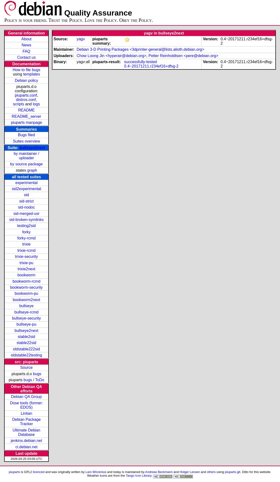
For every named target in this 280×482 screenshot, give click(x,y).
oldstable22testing (26, 355)
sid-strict (26, 201)
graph (32, 170)
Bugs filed (26, 135)
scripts (18, 104)
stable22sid (26, 343)
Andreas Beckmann (159, 472)
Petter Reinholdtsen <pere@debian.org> (183, 56)
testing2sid (26, 226)
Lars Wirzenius (95, 472)
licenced (39, 472)
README (26, 110)
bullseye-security (26, 318)
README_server (26, 116)
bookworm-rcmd (27, 281)
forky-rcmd (26, 238)
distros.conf (26, 100)
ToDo (39, 380)
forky (26, 232)
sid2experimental (26, 189)
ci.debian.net (27, 447)
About (26, 39)
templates (31, 74)
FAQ (26, 51)
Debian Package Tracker (26, 421)
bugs (37, 374)
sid (26, 195)
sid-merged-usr (26, 213)
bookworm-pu (26, 293)
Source (26, 367)
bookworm (26, 275)
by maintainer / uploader (26, 156)
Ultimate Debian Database (26, 432)
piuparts (14, 472)
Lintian (26, 413)
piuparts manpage (26, 122)
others (211, 472)
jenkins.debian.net (26, 441)
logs (36, 104)
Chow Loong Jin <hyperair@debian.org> (112, 56)
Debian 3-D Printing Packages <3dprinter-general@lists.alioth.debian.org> (140, 49)
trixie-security (26, 256)
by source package (26, 164)
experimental (26, 183)
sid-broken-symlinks (26, 220)
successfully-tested (140, 62)
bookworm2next (26, 300)
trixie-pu (26, 263)
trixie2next (26, 269)
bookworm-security (26, 287)
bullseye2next (32, 148)
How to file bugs (26, 70)
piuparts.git (232, 472)
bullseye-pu (26, 324)
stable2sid (26, 337)
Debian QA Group (26, 397)
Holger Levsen (190, 472)
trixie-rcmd (26, 250)
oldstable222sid (26, 349)
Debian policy (26, 80)
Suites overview (26, 141)
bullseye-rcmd (26, 312)
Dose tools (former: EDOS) (26, 405)
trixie (26, 244)
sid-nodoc (26, 207)
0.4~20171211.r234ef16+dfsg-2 (151, 66)
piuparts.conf (26, 95)
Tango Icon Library (138, 475)
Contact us (26, 57)
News (26, 45)
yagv (81, 39)
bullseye (26, 306)
